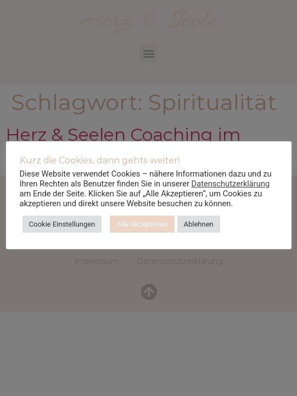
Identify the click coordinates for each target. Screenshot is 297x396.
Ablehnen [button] (199, 224)
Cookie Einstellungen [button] (62, 224)
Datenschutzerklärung (231, 184)
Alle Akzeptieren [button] (141, 224)
